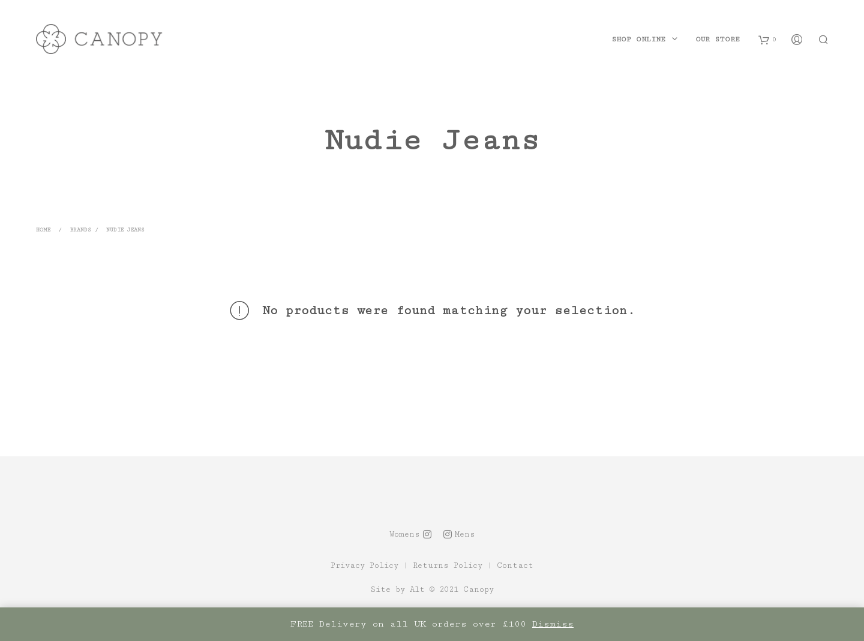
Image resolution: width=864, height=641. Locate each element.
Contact (515, 565)
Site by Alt (397, 589)
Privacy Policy (364, 565)
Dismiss (553, 624)
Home (43, 230)
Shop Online (638, 39)
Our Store (717, 39)
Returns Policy (447, 565)
